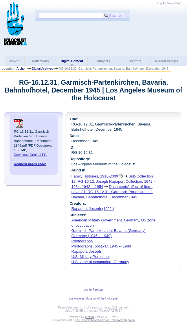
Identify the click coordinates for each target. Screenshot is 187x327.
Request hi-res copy (30, 164)
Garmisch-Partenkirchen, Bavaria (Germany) (109, 230)
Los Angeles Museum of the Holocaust (93, 298)
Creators (135, 61)
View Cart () (176, 3)
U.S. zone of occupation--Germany (100, 262)
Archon (21, 68)
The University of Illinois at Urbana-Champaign (105, 320)
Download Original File (30, 154)
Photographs (82, 241)
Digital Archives (42, 68)
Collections (40, 61)
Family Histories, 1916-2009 (95, 176)
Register (98, 289)
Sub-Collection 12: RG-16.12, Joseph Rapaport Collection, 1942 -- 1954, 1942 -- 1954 (114, 181)
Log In (161, 3)
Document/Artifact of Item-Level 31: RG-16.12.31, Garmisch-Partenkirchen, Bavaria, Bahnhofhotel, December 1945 (112, 191)
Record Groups (166, 61)
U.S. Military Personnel (91, 256)
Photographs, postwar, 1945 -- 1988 (101, 246)
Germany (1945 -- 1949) (92, 236)
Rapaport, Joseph (86, 251)
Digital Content (72, 61)
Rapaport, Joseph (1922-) (93, 208)
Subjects (103, 61)
